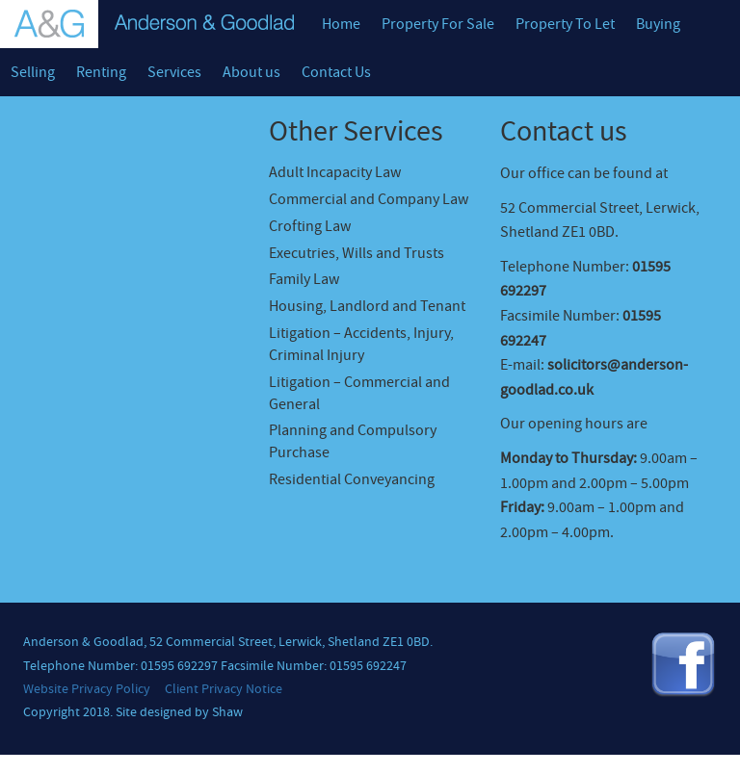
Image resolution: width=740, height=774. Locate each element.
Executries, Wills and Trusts (356, 253)
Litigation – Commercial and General (359, 393)
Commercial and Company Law (368, 199)
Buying (658, 24)
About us (251, 72)
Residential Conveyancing (352, 479)
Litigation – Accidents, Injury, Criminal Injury (361, 344)
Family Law (304, 279)
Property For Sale (438, 24)
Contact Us (336, 72)
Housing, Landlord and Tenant (367, 306)
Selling (33, 72)
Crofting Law (310, 226)
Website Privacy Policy (86, 689)
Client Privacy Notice (223, 689)
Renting (101, 72)
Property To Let (565, 24)
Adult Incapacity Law (335, 172)
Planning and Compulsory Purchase (352, 441)
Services (174, 72)
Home (341, 24)
